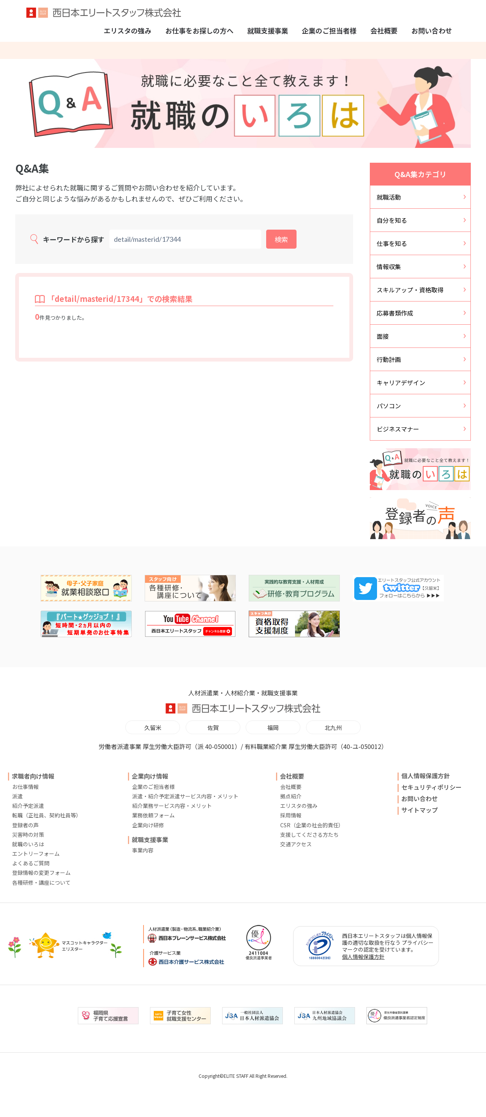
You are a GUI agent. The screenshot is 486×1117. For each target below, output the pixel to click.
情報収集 (389, 266)
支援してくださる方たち (309, 834)
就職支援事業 (267, 30)
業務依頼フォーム (153, 815)
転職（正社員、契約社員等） (46, 815)
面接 (383, 336)
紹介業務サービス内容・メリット (172, 805)
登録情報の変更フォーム (41, 872)
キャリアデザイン (401, 382)
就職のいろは (28, 844)
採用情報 (290, 815)
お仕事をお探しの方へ (199, 30)
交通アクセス (296, 844)
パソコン (389, 405)
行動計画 (389, 359)
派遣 (17, 796)
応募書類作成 (395, 312)
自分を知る (392, 220)
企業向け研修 (148, 825)
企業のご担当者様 (329, 30)
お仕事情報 (25, 786)
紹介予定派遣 (28, 805)
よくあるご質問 (30, 863)
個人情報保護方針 (425, 775)
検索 (281, 239)
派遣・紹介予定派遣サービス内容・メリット (185, 796)
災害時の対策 (28, 834)
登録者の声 (25, 825)
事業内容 (142, 850)
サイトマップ (419, 809)
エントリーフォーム (36, 853)
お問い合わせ (431, 30)
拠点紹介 (290, 796)
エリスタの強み (127, 30)
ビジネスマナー (398, 428)
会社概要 (384, 30)
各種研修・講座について (41, 882)
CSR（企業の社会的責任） (312, 825)
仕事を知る (392, 243)
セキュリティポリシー (431, 787)
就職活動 (389, 197)
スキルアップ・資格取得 (410, 289)
